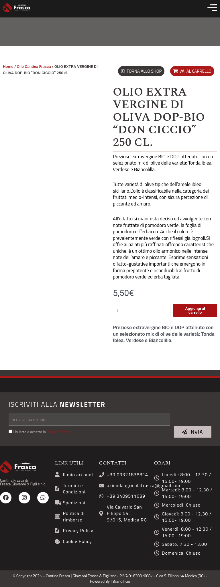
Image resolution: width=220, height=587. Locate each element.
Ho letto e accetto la (41, 432)
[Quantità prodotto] (141, 310)
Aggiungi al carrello (195, 310)
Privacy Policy (58, 432)
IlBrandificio (120, 581)
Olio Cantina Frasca (34, 66)
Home (8, 66)
